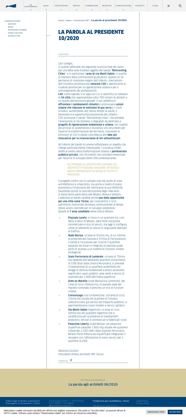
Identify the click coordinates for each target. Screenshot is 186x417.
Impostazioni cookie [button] (156, 412)
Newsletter (14, 36)
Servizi (76, 6)
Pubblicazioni (15, 33)
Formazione (91, 6)
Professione (61, 6)
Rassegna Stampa (17, 30)
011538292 (69, 403)
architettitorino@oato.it (62, 406)
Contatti (140, 6)
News (10, 27)
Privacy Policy (143, 403)
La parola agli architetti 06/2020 (93, 384)
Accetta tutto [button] (175, 412)
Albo (46, 6)
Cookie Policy (143, 401)
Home (61, 20)
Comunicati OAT (81, 20)
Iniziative (107, 6)
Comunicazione (123, 6)
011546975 (56, 403)
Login (155, 6)
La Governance (30, 6)
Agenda (12, 24)
